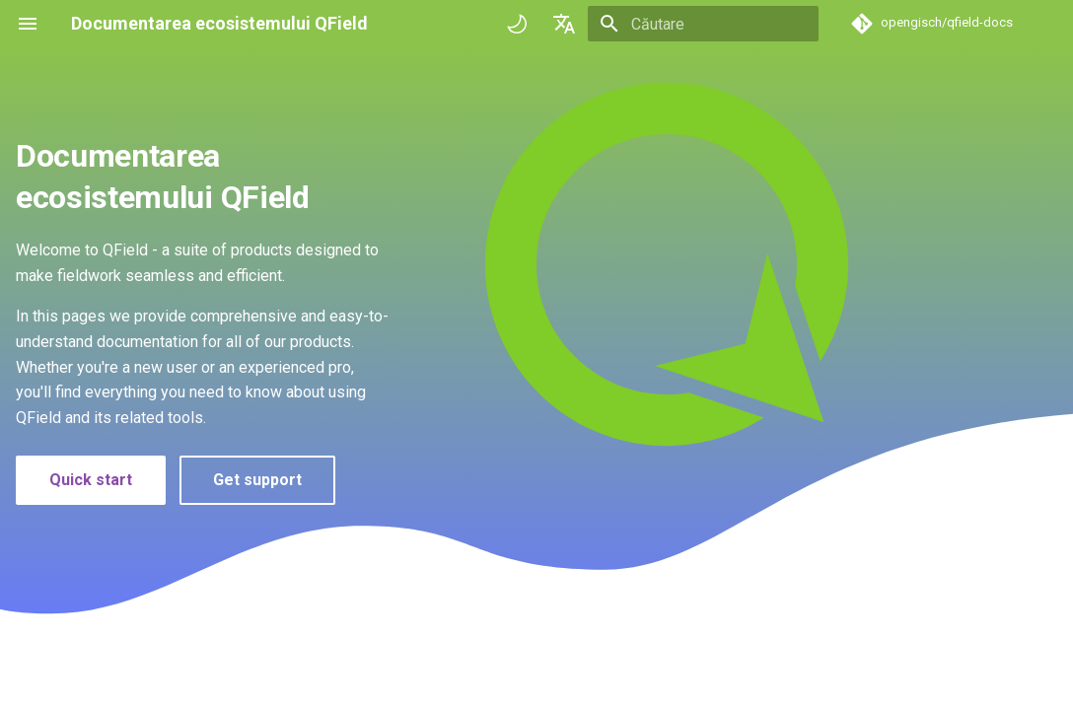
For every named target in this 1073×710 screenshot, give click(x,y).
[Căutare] (703, 23)
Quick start (90, 479)
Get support (257, 479)
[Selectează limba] (564, 23)
